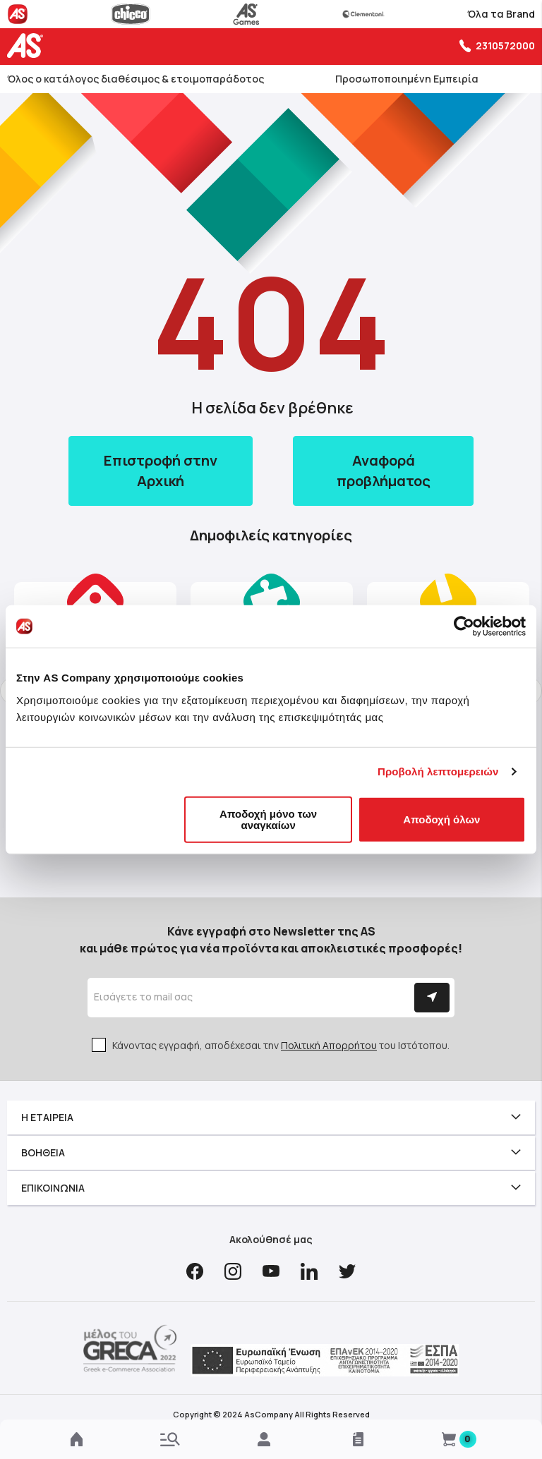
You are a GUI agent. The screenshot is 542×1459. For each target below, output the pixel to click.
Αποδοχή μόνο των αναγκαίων (268, 818)
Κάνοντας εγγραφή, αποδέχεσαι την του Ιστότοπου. (281, 1045)
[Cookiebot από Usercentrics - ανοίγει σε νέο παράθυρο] (464, 626)
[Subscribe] (432, 997)
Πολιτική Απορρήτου (329, 1045)
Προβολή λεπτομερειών (438, 771)
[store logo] (28, 45)
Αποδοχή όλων (441, 819)
